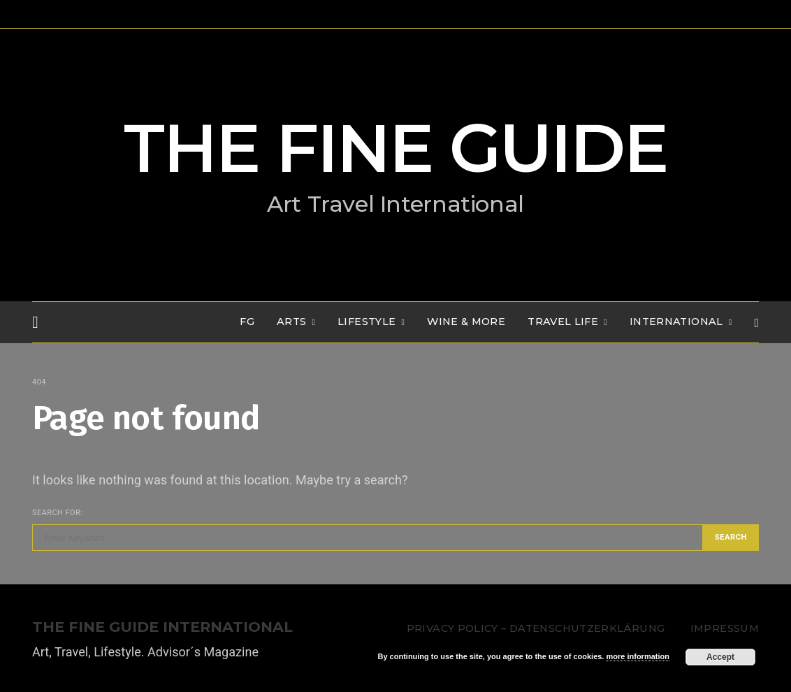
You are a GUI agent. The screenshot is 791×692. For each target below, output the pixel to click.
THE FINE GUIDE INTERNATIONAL (162, 627)
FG (247, 321)
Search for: (57, 512)
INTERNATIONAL (676, 321)
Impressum (724, 628)
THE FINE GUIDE (395, 148)
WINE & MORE (466, 321)
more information (637, 656)
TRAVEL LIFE (563, 321)
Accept (720, 657)
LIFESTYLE (367, 321)
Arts (291, 321)
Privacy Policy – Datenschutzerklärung (536, 628)
